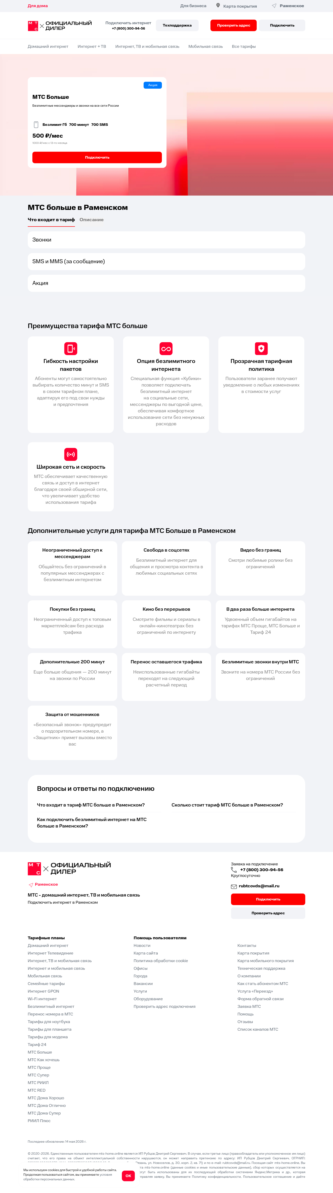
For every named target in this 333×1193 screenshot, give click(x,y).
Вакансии (143, 984)
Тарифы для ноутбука (49, 1022)
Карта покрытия (240, 6)
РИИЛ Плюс (39, 1121)
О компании (249, 976)
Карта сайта (146, 953)
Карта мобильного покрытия (265, 961)
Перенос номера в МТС (50, 1014)
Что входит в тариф (51, 220)
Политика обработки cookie (161, 961)
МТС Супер (38, 1075)
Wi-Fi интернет (42, 999)
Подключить (282, 25)
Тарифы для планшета (49, 1029)
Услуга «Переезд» (255, 991)
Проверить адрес (233, 25)
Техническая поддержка (261, 968)
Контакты (246, 945)
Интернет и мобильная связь (56, 968)
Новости (142, 945)
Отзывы (245, 1022)
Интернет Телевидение (50, 953)
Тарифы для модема (48, 1037)
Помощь (245, 1014)
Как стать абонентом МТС (262, 984)
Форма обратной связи (260, 999)
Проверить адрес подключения (165, 1006)
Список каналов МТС (257, 1029)
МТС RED (37, 1090)
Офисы (141, 968)
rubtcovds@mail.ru (259, 886)
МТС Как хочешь (43, 1060)
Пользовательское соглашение (267, 1177)
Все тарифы (244, 46)
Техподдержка (177, 25)
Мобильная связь (205, 46)
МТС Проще (39, 1067)
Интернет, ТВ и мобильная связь (147, 46)
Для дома (38, 6)
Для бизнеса (193, 6)
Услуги (140, 991)
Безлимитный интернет (51, 1006)
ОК (128, 1175)
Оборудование (148, 999)
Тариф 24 (37, 1045)
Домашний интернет (48, 46)
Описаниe (92, 220)
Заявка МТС (249, 1006)
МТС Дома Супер (44, 1113)
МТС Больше (40, 1052)
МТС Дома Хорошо (46, 1098)
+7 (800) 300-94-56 (128, 28)
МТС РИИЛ (38, 1083)
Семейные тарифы (46, 984)
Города (140, 976)
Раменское (46, 884)
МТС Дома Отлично (47, 1105)
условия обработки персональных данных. (67, 1177)
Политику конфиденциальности (216, 1177)
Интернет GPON (43, 991)
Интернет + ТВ (92, 46)
